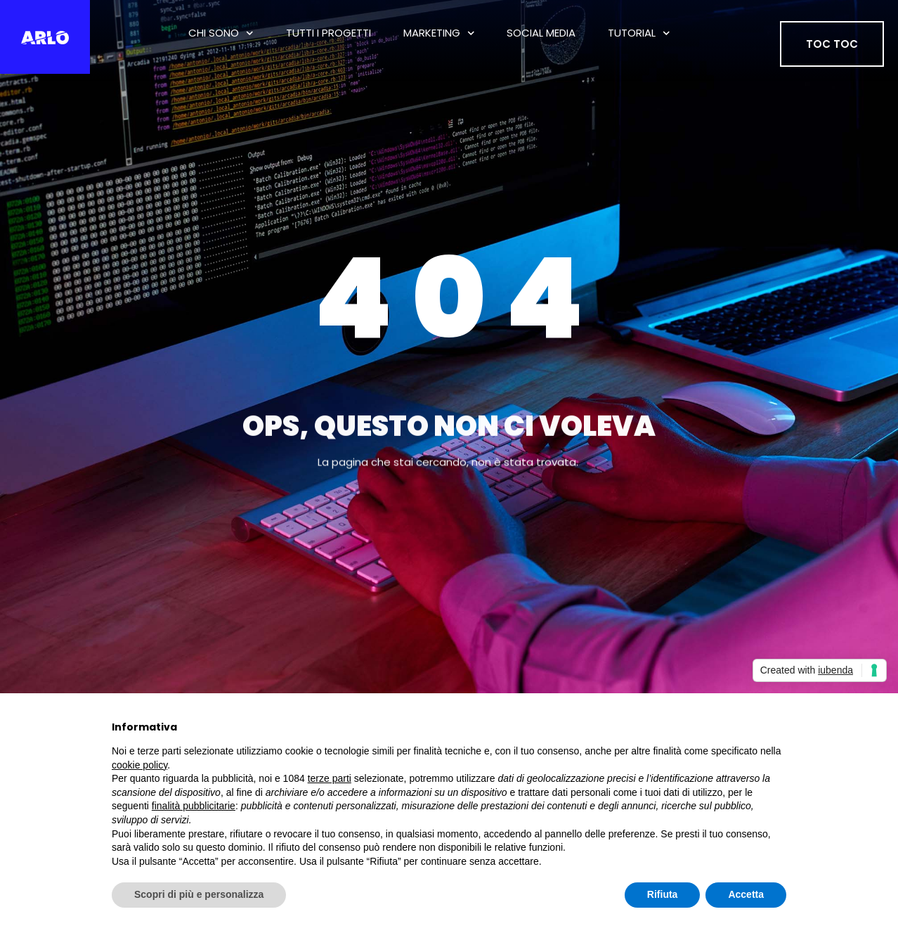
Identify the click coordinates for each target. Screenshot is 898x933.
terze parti (329, 778)
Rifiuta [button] (662, 894)
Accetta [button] (746, 894)
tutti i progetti (328, 32)
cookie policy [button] (139, 765)
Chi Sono (221, 33)
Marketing (439, 33)
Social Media (541, 32)
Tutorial (639, 33)
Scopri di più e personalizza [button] (198, 894)
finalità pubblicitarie (193, 805)
